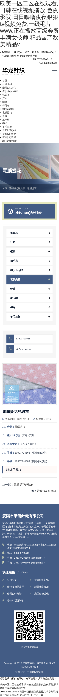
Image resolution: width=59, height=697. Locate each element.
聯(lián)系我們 (9, 141)
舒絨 (4, 116)
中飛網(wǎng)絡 (35, 672)
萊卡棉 (5, 119)
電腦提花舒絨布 (24, 484)
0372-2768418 (23, 348)
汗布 (4, 98)
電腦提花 (7, 112)
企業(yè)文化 (9, 87)
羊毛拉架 (7, 126)
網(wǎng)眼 (8, 109)
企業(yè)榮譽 (9, 133)
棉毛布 (5, 105)
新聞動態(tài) (9, 130)
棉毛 (4, 123)
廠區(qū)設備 (9, 137)
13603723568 (23, 338)
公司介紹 (7, 84)
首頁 (4, 80)
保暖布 (5, 94)
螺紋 (4, 101)
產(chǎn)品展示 (10, 91)
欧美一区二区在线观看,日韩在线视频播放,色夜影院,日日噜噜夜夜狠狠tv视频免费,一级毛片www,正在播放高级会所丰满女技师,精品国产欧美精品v (29, 23)
